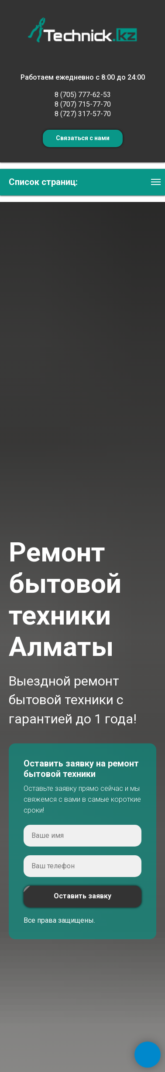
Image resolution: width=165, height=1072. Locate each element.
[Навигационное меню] (156, 182)
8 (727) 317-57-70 (83, 114)
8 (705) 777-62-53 (83, 95)
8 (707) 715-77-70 (83, 104)
